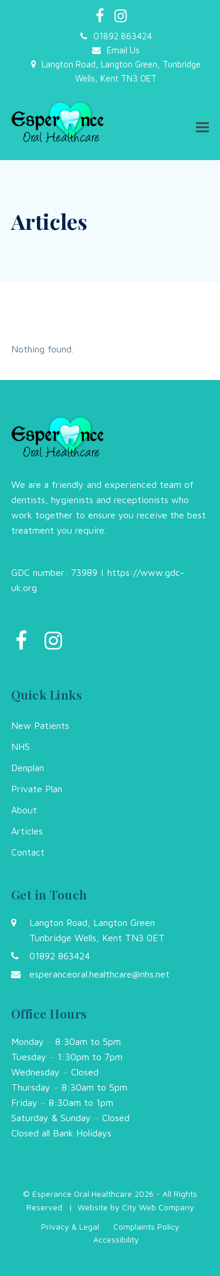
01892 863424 (122, 36)
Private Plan (36, 788)
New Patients (40, 725)
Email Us (123, 50)
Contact (28, 852)
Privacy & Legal (70, 1226)
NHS (20, 746)
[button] (202, 127)
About (24, 810)
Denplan (27, 767)
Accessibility (116, 1239)
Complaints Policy (146, 1226)
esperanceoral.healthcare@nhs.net (99, 974)
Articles (27, 831)
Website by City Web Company (135, 1207)
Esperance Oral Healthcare (82, 1194)
